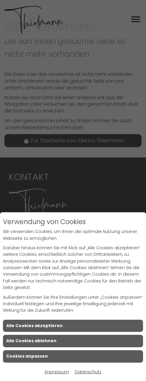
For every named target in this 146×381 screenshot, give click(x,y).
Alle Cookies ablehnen (31, 341)
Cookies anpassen (27, 356)
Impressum (57, 372)
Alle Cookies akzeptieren (34, 326)
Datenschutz (88, 372)
